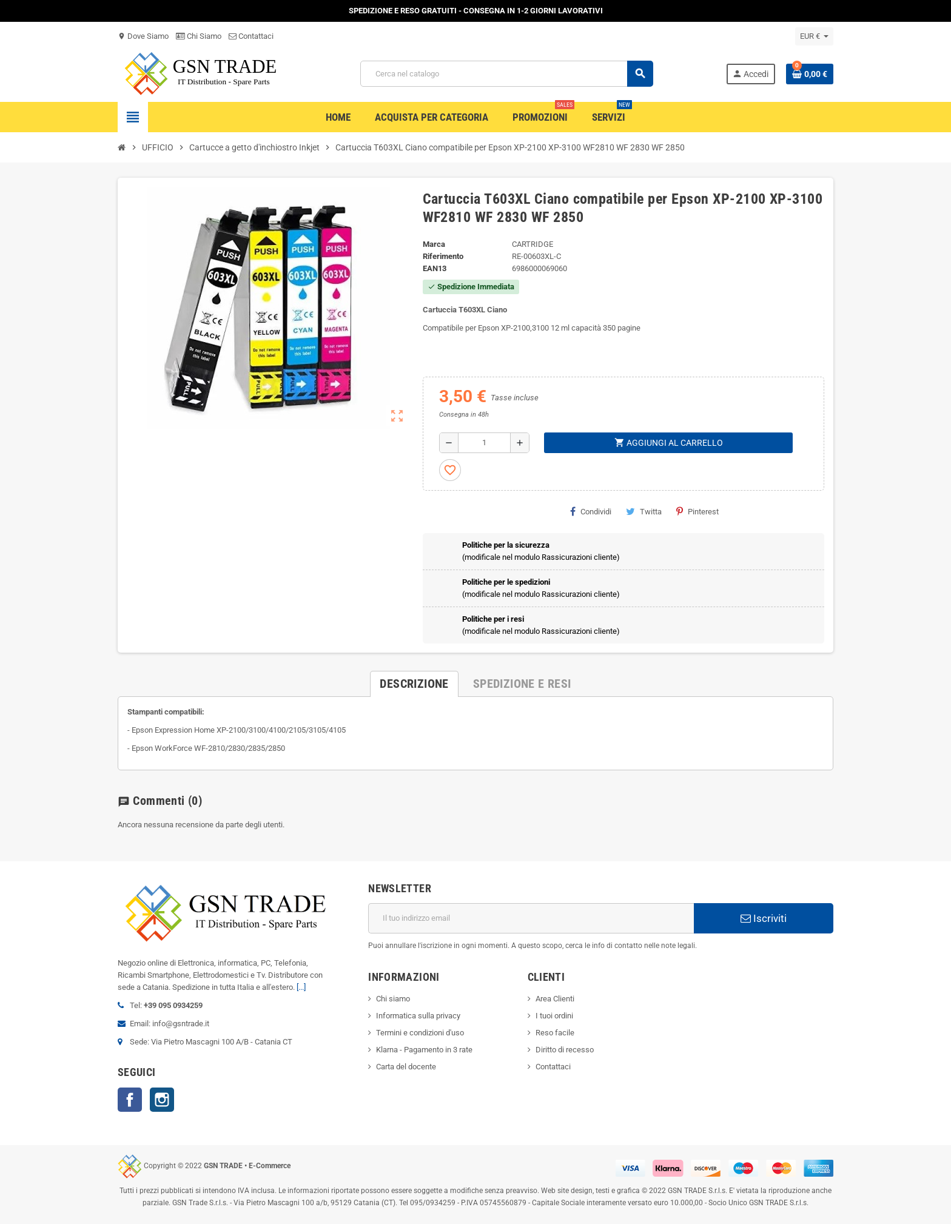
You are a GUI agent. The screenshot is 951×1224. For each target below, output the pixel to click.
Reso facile (555, 1032)
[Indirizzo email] (531, 918)
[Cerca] (506, 74)
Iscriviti (764, 918)
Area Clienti (555, 998)
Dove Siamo (143, 36)
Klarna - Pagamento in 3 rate (424, 1049)
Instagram (162, 1100)
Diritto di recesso (565, 1049)
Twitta (644, 511)
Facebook (130, 1100)
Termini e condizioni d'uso (420, 1032)
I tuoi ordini (554, 1015)
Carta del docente (406, 1066)
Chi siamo (393, 998)
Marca (434, 244)
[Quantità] (484, 442)
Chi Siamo (198, 36)
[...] (301, 987)
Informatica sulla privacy (418, 1015)
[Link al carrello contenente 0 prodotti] (809, 74)
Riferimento (443, 256)
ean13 (434, 268)
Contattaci (251, 36)
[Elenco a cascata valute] (814, 36)
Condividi (590, 511)
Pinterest (697, 511)
